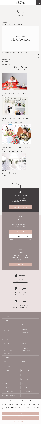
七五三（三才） (7, 366)
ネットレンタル (6, 357)
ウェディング (6, 343)
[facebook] (38, 55)
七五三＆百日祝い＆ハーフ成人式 (8, 330)
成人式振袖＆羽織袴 (26, 329)
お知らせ (23, 383)
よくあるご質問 (25, 379)
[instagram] (38, 57)
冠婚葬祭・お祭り (26, 332)
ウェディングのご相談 (7, 391)
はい (20, 413)
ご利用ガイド (5, 379)
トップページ (5, 316)
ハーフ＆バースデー (26, 345)
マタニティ (24, 343)
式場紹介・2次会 (6, 375)
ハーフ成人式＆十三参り (27, 348)
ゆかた (5, 335)
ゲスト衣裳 (24, 327)
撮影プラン (5, 339)
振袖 (5, 361)
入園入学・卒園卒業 (26, 350)
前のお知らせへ (6, 59)
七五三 (5, 348)
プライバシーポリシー (19, 421)
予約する (24, 264)
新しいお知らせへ (7, 61)
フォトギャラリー (25, 370)
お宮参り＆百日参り (8, 345)
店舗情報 (23, 375)
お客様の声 (5, 383)
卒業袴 (23, 361)
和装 (23, 324)
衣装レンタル (5, 320)
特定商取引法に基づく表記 (8, 395)
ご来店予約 (24, 387)
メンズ (5, 327)
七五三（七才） (7, 364)
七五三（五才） (25, 364)
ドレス (5, 324)
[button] (38, 401)
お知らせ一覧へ (6, 64)
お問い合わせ (23, 231)
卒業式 (5, 332)
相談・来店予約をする (22, 207)
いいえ (21, 418)
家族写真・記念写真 (8, 353)
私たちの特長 (5, 370)
